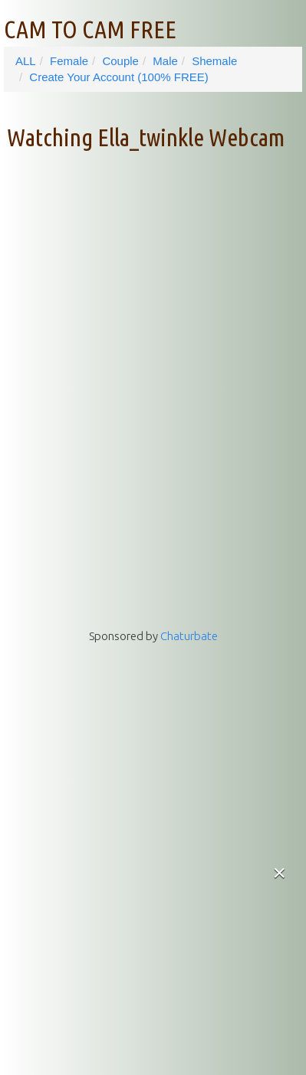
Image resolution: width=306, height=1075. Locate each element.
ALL (25, 60)
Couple (120, 60)
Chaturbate (189, 635)
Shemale (214, 60)
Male (165, 60)
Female (69, 60)
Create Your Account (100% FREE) (118, 76)
